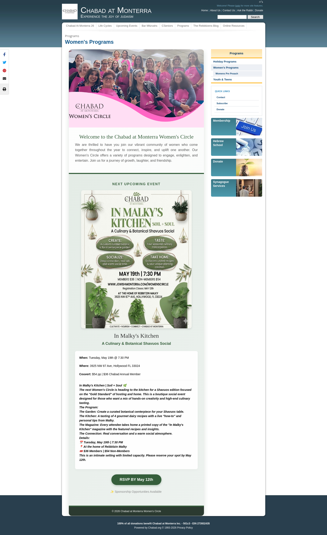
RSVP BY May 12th (136, 480)
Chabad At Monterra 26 (80, 25)
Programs (183, 25)
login (237, 5)
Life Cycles (105, 25)
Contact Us (229, 10)
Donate (259, 10)
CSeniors (167, 25)
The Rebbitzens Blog (206, 25)
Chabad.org (154, 527)
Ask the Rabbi (245, 10)
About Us (215, 10)
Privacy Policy (185, 527)
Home (204, 10)
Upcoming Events (126, 25)
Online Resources (233, 25)
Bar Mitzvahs (149, 25)
